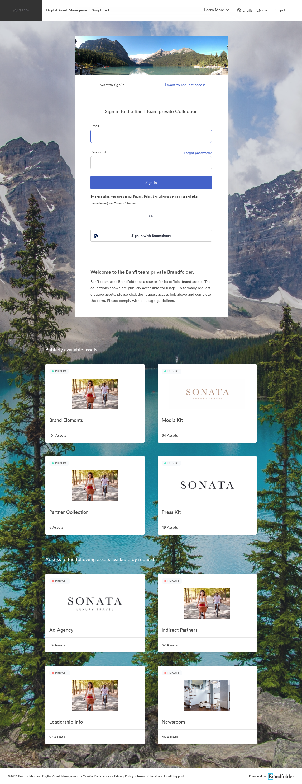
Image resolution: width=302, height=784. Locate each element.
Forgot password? (198, 153)
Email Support (173, 776)
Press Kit (171, 512)
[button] (252, 10)
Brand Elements (66, 420)
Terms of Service (125, 203)
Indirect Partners (180, 630)
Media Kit (172, 420)
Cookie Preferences (97, 776)
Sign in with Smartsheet (132, 235)
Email (94, 126)
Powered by (271, 776)
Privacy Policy (142, 196)
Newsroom (173, 722)
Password (98, 152)
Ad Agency (61, 630)
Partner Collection (69, 512)
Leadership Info (66, 722)
